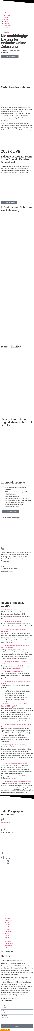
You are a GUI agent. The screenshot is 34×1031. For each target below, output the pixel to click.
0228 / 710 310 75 (17, 668)
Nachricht (4, 1015)
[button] (17, 610)
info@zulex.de (21, 666)
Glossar (6, 19)
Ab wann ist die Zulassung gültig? (16, 763)
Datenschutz (9, 943)
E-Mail (3, 1010)
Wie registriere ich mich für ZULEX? (16, 662)
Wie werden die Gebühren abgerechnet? (18, 781)
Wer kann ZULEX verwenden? (14, 671)
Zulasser (6, 13)
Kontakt (6, 21)
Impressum (8, 941)
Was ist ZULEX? (10, 610)
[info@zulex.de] (3, 819)
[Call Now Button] (5, 1030)
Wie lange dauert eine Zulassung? (16, 745)
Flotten (6, 17)
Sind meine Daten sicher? (13, 622)
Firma (3, 1005)
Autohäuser (7, 15)
